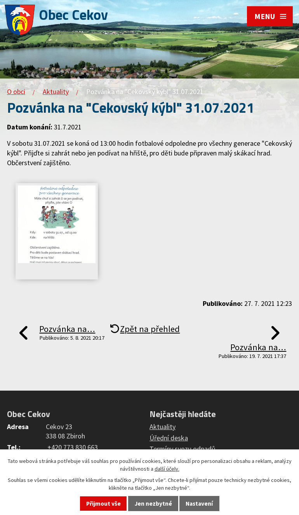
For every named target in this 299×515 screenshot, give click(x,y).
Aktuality (56, 91)
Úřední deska (169, 437)
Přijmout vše (103, 503)
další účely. (167, 468)
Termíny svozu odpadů (183, 448)
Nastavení (199, 503)
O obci (16, 91)
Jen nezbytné (153, 503)
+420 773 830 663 (72, 447)
